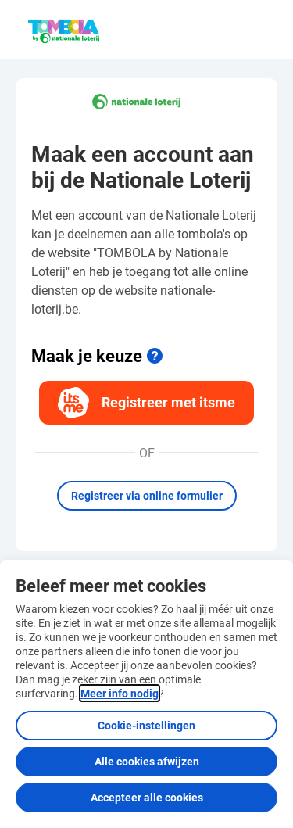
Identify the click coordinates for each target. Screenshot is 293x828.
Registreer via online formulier (147, 495)
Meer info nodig (119, 693)
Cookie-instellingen (146, 725)
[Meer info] (154, 355)
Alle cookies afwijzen (147, 761)
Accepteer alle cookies (147, 797)
